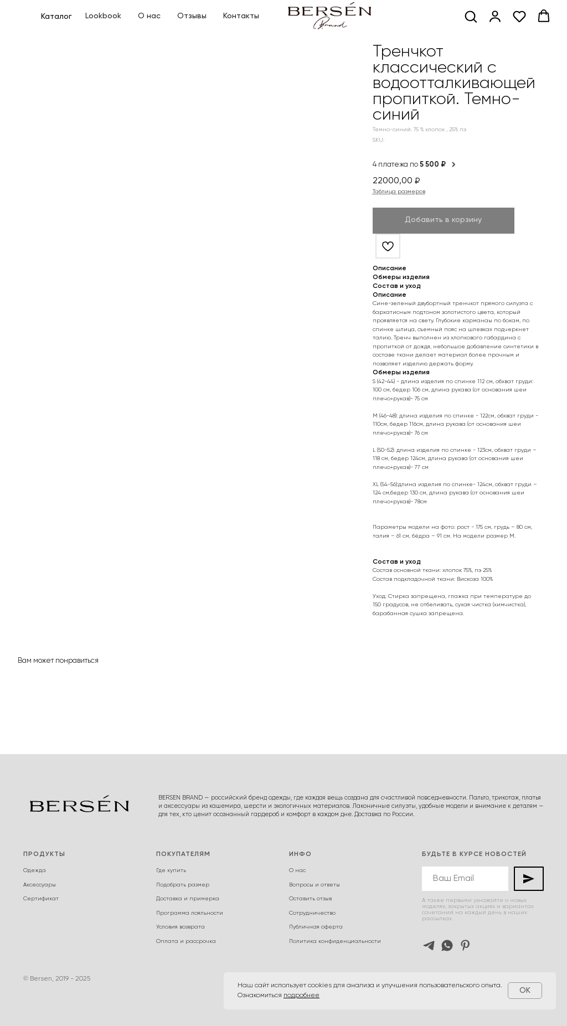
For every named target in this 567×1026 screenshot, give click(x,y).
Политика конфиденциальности (335, 941)
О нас (149, 16)
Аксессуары (39, 885)
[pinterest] (465, 945)
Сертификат (41, 898)
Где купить (171, 870)
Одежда (34, 870)
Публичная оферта (316, 927)
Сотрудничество (312, 913)
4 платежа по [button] (415, 164)
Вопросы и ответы (314, 885)
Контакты (241, 16)
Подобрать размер (182, 885)
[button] (470, 16)
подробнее (301, 995)
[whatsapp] (447, 945)
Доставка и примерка (187, 898)
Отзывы (192, 16)
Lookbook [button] (103, 16)
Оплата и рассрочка (186, 941)
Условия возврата (180, 927)
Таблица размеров (399, 191)
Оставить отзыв (310, 898)
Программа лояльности (189, 913)
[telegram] (429, 945)
